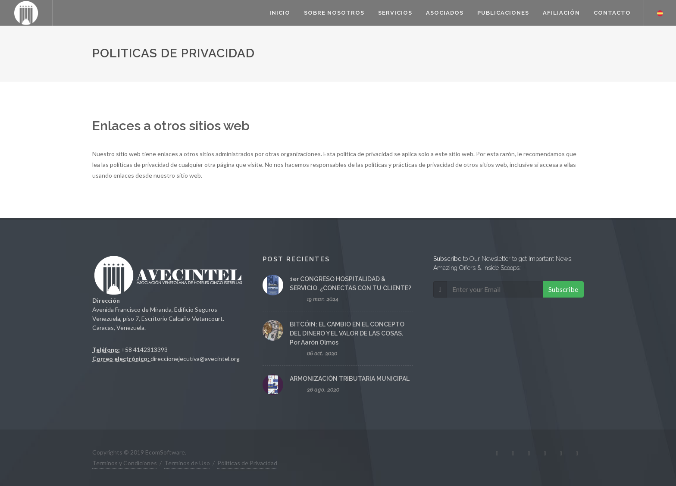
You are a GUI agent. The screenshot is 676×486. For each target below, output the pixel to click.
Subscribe (563, 289)
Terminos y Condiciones (124, 463)
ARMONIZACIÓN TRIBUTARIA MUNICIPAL (350, 378)
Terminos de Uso (187, 463)
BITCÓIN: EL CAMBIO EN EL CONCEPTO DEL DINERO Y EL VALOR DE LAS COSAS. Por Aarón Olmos (347, 333)
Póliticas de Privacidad (247, 463)
